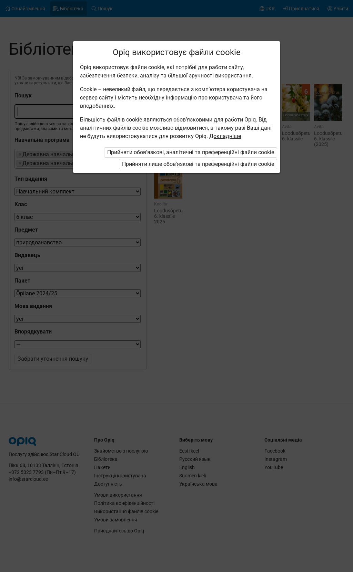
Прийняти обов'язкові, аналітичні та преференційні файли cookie (190, 152)
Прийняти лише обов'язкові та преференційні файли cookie (198, 164)
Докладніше (225, 136)
